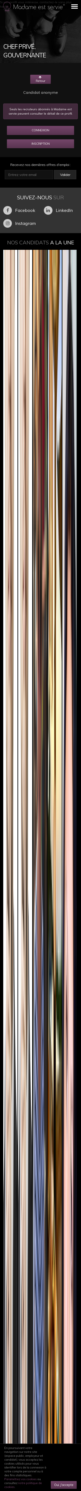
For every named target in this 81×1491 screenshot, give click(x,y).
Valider (65, 174)
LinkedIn (58, 210)
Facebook (19, 210)
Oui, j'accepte (63, 1485)
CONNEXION (40, 130)
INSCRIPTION (41, 143)
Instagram (19, 223)
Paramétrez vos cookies (20, 1479)
